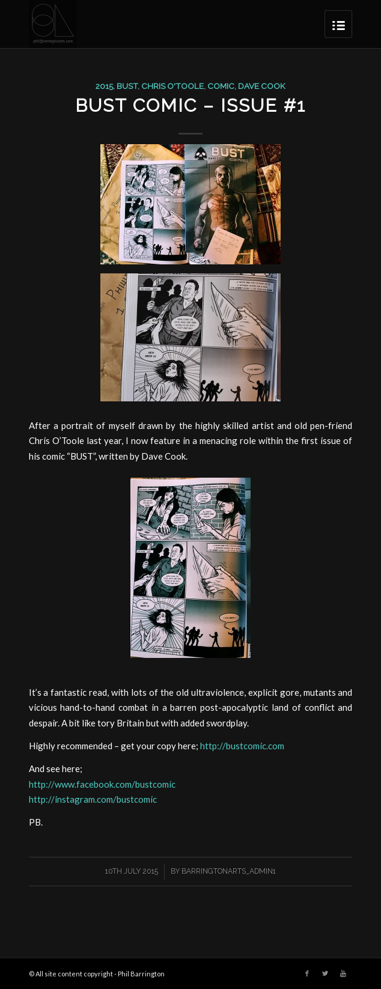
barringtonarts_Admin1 (228, 871)
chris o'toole (172, 86)
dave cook (261, 86)
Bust (127, 86)
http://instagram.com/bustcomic (93, 799)
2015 (104, 86)
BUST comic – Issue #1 (190, 105)
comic (220, 86)
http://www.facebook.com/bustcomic (102, 784)
